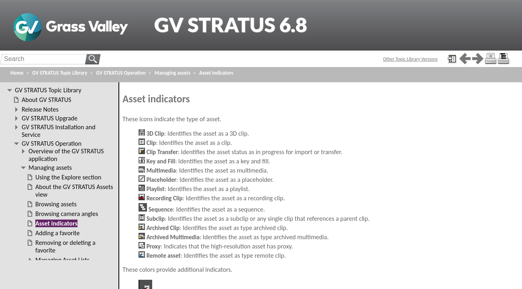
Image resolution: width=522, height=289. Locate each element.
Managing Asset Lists (62, 260)
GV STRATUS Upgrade (49, 118)
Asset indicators (216, 73)
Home (16, 73)
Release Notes (40, 109)
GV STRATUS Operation (121, 73)
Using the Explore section (68, 177)
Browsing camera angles (66, 214)
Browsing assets (56, 204)
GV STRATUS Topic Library (59, 73)
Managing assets (172, 73)
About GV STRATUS (46, 100)
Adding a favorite (57, 233)
